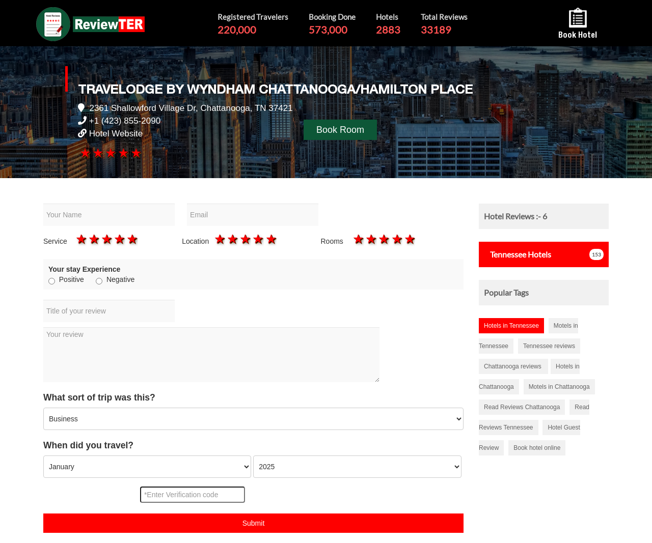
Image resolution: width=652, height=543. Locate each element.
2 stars (97, 152)
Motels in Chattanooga (559, 386)
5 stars (135, 152)
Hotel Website (116, 133)
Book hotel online (536, 447)
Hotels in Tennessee (511, 325)
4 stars (123, 152)
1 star (84, 152)
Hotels (517, 254)
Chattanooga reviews (513, 366)
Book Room (340, 130)
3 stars (109, 152)
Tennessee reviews (549, 346)
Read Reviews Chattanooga (522, 407)
